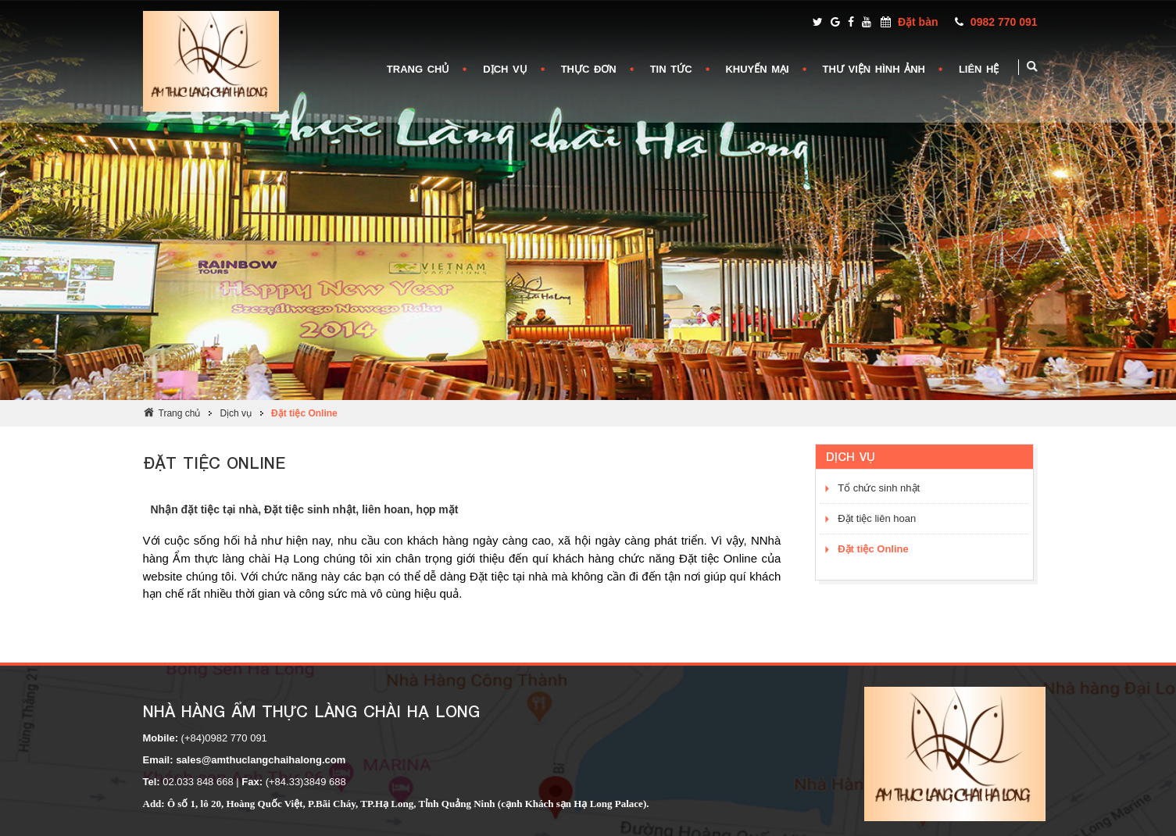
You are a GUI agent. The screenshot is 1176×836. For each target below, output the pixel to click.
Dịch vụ (236, 413)
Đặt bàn (918, 22)
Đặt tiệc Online (304, 413)
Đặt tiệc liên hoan (877, 518)
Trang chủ (180, 413)
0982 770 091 (1004, 22)
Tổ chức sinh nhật (879, 488)
